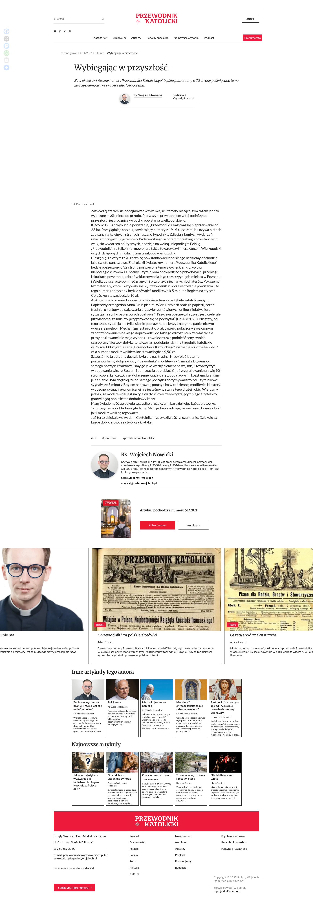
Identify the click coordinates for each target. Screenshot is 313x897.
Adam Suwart (105, 642)
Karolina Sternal (183, 783)
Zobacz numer (157, 525)
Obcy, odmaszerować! (156, 775)
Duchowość (137, 842)
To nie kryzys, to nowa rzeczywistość (190, 776)
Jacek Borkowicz (150, 779)
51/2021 (191, 510)
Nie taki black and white (222, 776)
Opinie (100, 53)
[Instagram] (70, 31)
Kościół (134, 836)
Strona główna (70, 53)
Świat (133, 861)
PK (94, 438)
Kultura (134, 874)
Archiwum (193, 525)
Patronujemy (183, 861)
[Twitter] (64, 31)
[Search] (54, 18)
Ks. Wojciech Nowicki (148, 95)
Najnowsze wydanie (186, 37)
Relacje (134, 848)
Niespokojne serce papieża (154, 704)
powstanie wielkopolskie (139, 438)
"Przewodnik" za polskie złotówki (127, 635)
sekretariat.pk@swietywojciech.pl (75, 858)
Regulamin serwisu (233, 836)
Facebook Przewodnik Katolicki (74, 868)
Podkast (209, 37)
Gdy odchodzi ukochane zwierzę (119, 776)
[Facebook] (60, 31)
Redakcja (180, 867)
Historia (134, 867)
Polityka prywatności (234, 848)
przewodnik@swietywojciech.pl (83, 855)
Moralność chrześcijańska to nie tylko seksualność (189, 706)
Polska (133, 855)
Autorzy (136, 37)
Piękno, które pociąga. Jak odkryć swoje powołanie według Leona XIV (225, 707)
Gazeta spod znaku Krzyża (253, 635)
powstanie (110, 438)
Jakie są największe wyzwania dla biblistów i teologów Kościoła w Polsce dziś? (86, 781)
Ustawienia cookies (233, 842)
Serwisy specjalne (157, 37)
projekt (228, 891)
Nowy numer (183, 836)
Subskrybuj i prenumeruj (73, 887)
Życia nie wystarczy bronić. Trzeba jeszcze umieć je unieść (87, 706)
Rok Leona (114, 702)
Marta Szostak (217, 783)
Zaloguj (250, 18)
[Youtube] (55, 31)
